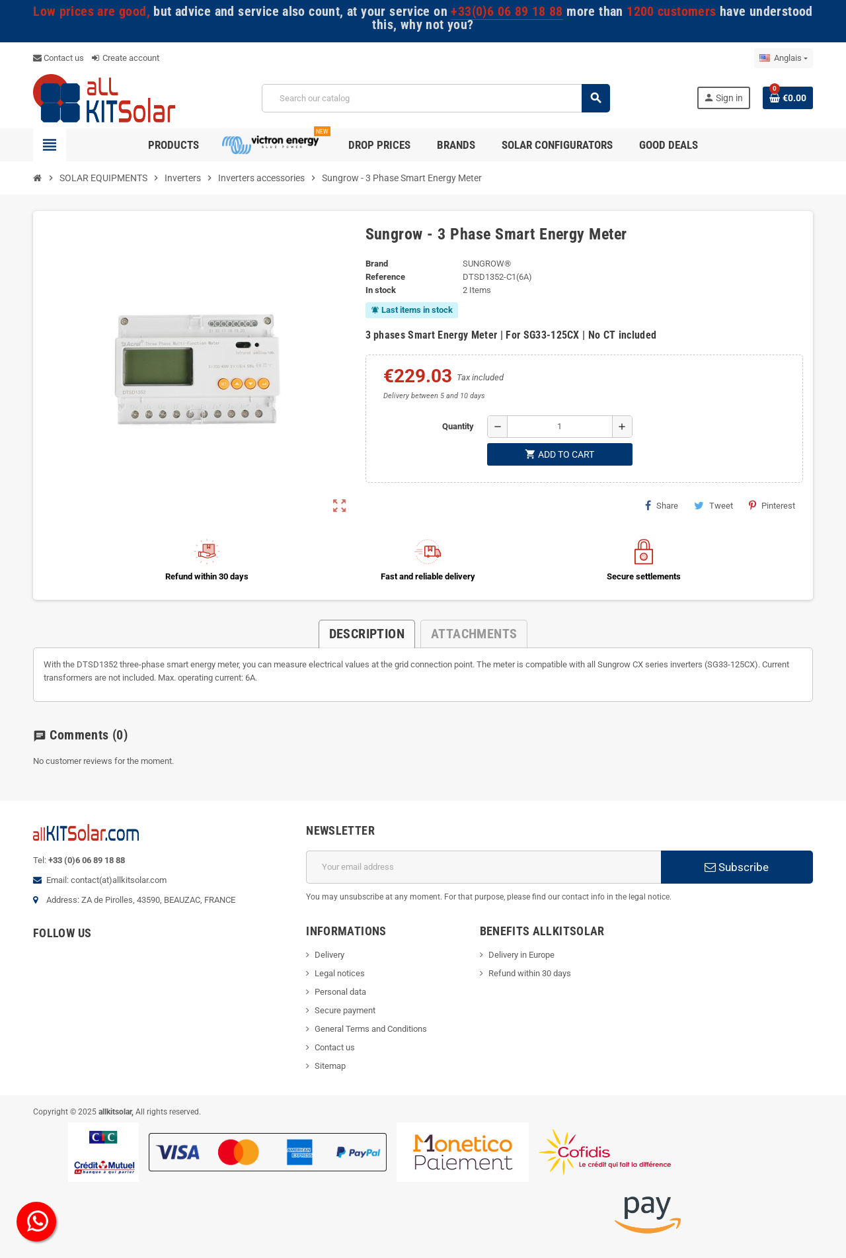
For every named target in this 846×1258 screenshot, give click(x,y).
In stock (380, 290)
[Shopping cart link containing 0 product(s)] (788, 98)
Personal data (340, 992)
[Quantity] (560, 426)
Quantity (458, 426)
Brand (376, 264)
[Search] (435, 98)
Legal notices (340, 973)
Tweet (713, 505)
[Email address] (483, 867)
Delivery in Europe (521, 955)
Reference (385, 277)
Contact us (58, 58)
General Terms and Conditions (371, 1029)
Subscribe (737, 867)
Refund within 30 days (529, 973)
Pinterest (772, 505)
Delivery (329, 955)
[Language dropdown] (783, 58)
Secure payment (345, 1010)
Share (661, 505)
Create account (125, 58)
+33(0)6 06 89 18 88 (506, 11)
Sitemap (330, 1066)
